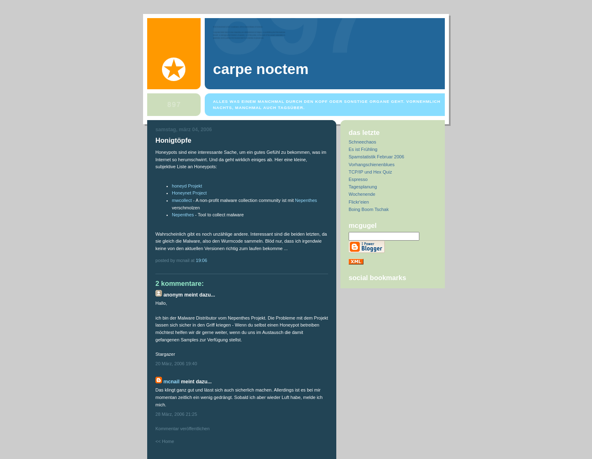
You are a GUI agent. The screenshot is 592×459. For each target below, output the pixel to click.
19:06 (201, 260)
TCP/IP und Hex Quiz (370, 171)
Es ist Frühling (363, 149)
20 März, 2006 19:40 (176, 363)
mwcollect (182, 200)
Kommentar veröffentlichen (182, 428)
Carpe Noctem (260, 69)
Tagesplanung (363, 186)
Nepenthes (306, 200)
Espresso (358, 179)
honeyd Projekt (187, 185)
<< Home (164, 441)
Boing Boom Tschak (368, 209)
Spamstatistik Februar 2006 (376, 156)
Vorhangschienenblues (372, 164)
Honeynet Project (189, 192)
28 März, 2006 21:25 (176, 414)
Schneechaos (362, 141)
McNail (171, 382)
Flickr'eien (359, 201)
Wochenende (362, 194)
